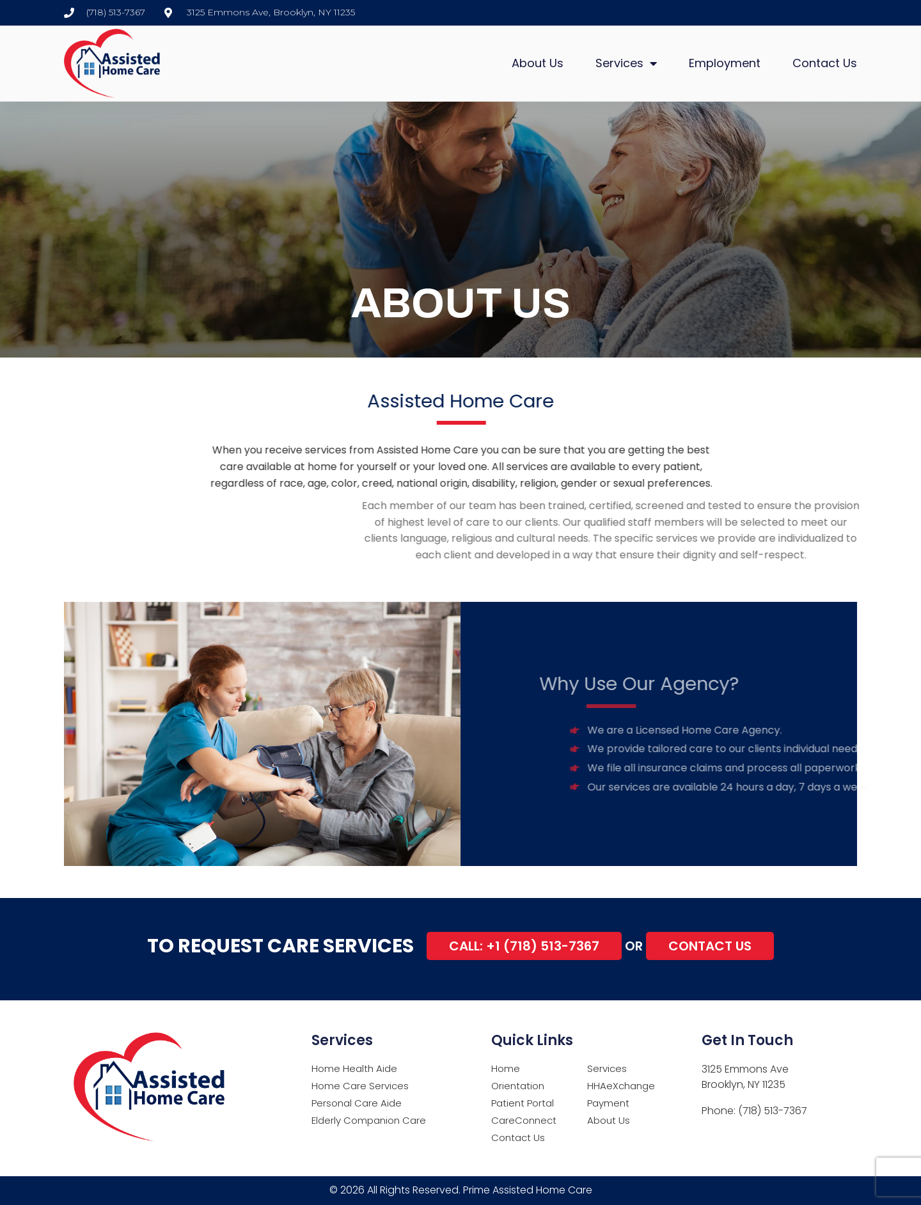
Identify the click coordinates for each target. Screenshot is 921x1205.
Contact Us (824, 63)
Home (505, 1068)
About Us (537, 63)
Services (626, 63)
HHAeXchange (621, 1085)
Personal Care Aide (356, 1103)
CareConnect (523, 1120)
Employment (724, 63)
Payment (608, 1103)
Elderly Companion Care (368, 1120)
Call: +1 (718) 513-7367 (524, 946)
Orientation (517, 1085)
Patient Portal (522, 1103)
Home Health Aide (354, 1068)
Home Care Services (360, 1085)
